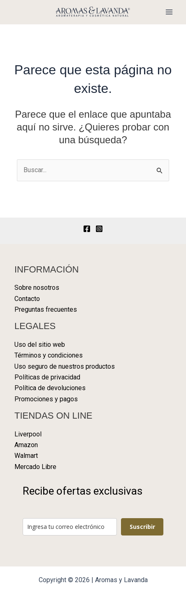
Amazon (26, 445)
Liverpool (28, 434)
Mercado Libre (35, 467)
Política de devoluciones (50, 388)
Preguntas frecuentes (45, 309)
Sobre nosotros (36, 287)
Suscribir (142, 527)
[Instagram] (99, 228)
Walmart (26, 456)
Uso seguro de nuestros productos (64, 366)
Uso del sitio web (39, 344)
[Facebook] (87, 228)
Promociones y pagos (46, 399)
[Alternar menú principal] (169, 12)
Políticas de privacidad (47, 377)
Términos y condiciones (48, 355)
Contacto (27, 299)
